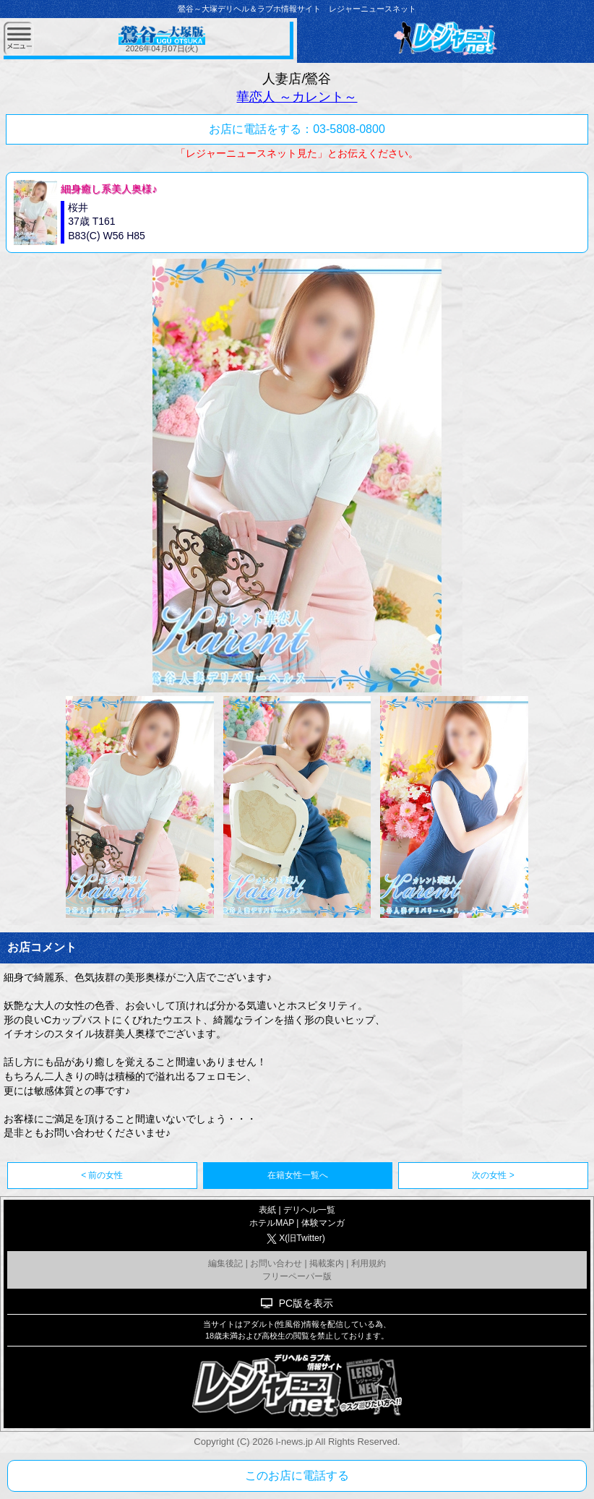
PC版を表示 (306, 1303)
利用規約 (368, 1263)
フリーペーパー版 (297, 1276)
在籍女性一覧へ (297, 1175)
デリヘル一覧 (309, 1210)
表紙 (267, 1210)
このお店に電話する (297, 1475)
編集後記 (225, 1263)
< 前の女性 (102, 1175)
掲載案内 (326, 1263)
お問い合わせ (276, 1263)
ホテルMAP (271, 1223)
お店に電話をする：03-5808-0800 (297, 129)
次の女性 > (493, 1175)
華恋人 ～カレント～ (296, 97)
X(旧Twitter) (301, 1238)
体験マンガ (323, 1223)
